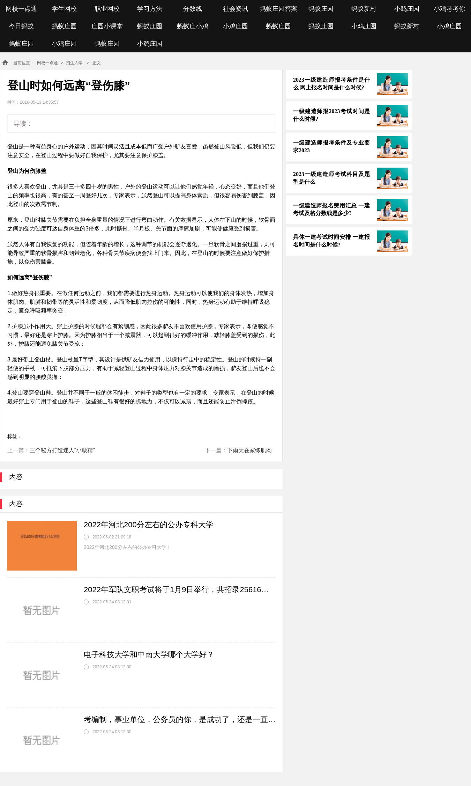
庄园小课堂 (107, 26)
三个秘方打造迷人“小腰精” (62, 450)
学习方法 (149, 8)
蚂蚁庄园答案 (278, 8)
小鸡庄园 (406, 8)
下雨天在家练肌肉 (249, 450)
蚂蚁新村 (363, 8)
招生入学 (74, 62)
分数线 (192, 8)
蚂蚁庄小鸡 (192, 26)
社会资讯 (235, 8)
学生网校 (64, 8)
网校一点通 (21, 8)
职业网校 (107, 8)
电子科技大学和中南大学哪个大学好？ (149, 654)
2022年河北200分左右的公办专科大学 (149, 524)
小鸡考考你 (449, 8)
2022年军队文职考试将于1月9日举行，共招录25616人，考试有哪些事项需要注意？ (180, 589)
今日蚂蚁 (21, 26)
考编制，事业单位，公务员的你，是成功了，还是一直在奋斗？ (180, 719)
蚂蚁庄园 (321, 8)
